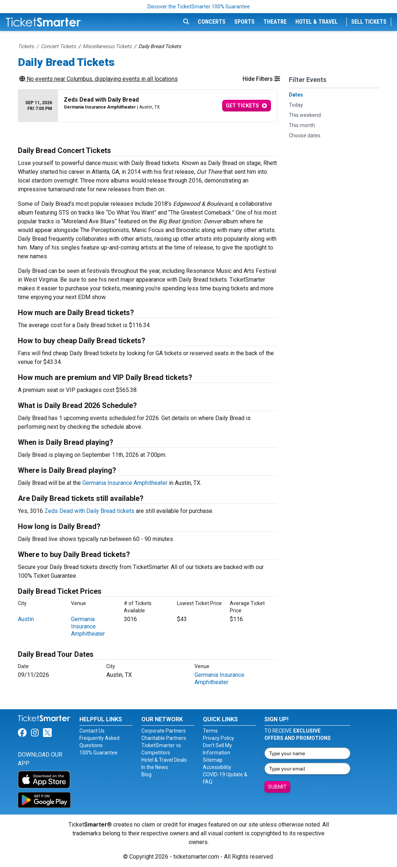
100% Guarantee (98, 753)
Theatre (275, 21)
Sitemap (213, 760)
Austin (26, 619)
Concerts (211, 21)
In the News (154, 767)
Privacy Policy (218, 738)
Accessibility (217, 767)
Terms (210, 731)
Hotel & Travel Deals (164, 760)
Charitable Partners (163, 738)
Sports (244, 21)
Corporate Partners (163, 731)
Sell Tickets (368, 21)
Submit (277, 787)
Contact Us (92, 731)
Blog (146, 774)
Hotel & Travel (316, 21)
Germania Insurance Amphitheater (125, 482)
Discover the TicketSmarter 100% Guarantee (199, 6)
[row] (147, 106)
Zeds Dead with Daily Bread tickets (89, 510)
